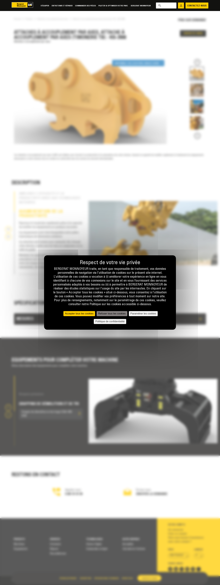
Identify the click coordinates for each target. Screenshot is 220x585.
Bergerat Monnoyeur (141, 6)
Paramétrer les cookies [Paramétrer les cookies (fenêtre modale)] (143, 313)
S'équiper (45, 6)
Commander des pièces (85, 6)
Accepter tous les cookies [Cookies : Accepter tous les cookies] (79, 313)
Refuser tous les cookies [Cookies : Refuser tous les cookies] (112, 313)
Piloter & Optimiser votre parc (113, 6)
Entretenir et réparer (62, 6)
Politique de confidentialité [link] (110, 321)
